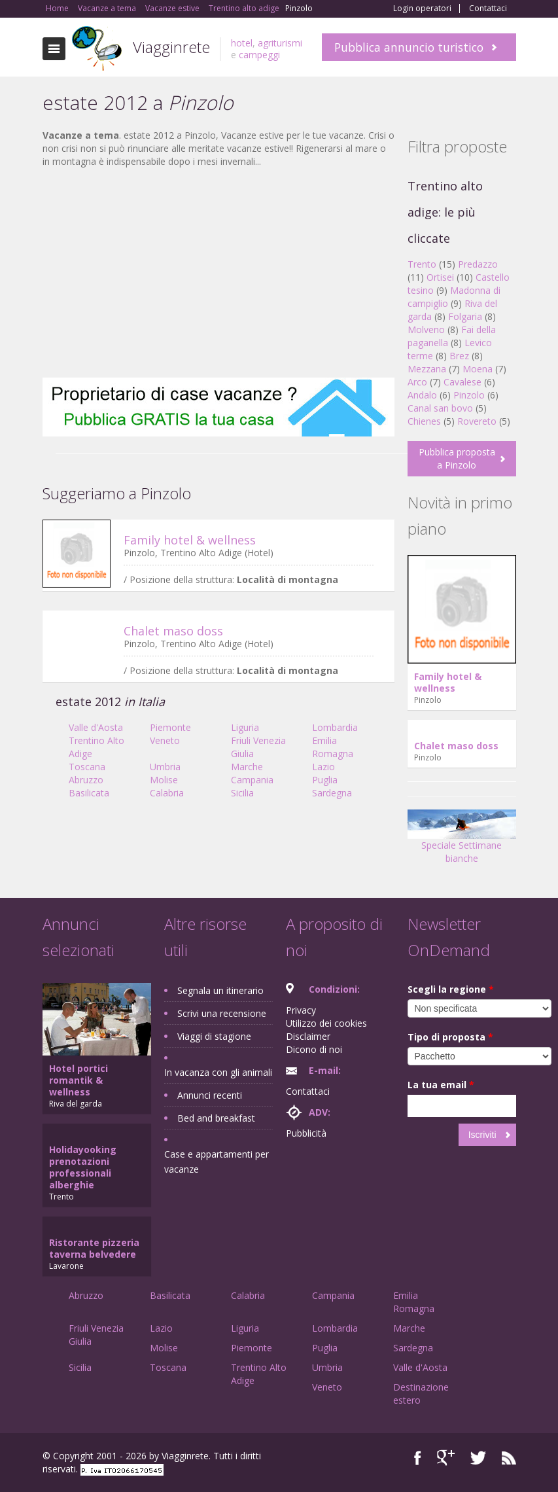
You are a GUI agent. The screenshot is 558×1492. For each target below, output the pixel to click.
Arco (417, 382)
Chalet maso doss (173, 631)
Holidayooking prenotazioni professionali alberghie (82, 1167)
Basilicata (89, 793)
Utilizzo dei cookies (326, 1023)
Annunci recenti (209, 1095)
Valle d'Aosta (96, 727)
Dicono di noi (314, 1049)
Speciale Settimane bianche (462, 841)
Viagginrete (171, 47)
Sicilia (242, 793)
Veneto (165, 740)
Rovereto (477, 421)
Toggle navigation (54, 48)
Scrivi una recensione (221, 1013)
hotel (242, 43)
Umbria (165, 766)
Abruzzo (86, 779)
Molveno (426, 329)
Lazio (323, 766)
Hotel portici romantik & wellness (78, 1080)
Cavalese (462, 382)
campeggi (259, 54)
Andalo (422, 395)
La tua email (441, 1084)
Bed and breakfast (216, 1118)
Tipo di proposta (450, 1037)
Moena (477, 369)
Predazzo (478, 264)
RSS (509, 1457)
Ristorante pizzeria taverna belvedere (94, 1248)
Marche (247, 766)
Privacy (301, 1010)
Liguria (245, 727)
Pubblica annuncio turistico (408, 47)
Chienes (424, 421)
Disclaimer (308, 1036)
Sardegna (332, 793)
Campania (252, 779)
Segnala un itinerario (220, 990)
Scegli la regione (451, 989)
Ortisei (440, 277)
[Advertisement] (218, 272)
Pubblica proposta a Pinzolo (457, 458)
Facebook (417, 1457)
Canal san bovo (440, 408)
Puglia (325, 779)
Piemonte (170, 727)
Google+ (446, 1457)
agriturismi (280, 43)
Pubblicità (306, 1133)
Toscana (87, 766)
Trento (422, 264)
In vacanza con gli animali (218, 1072)
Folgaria (465, 316)
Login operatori (422, 8)
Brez (459, 355)
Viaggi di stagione (214, 1036)
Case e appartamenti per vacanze (216, 1161)
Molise (164, 779)
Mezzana (427, 369)
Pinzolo (469, 395)
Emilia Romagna (332, 747)
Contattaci (488, 8)
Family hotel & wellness (190, 540)
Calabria (167, 793)
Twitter (478, 1457)
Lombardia (335, 727)
